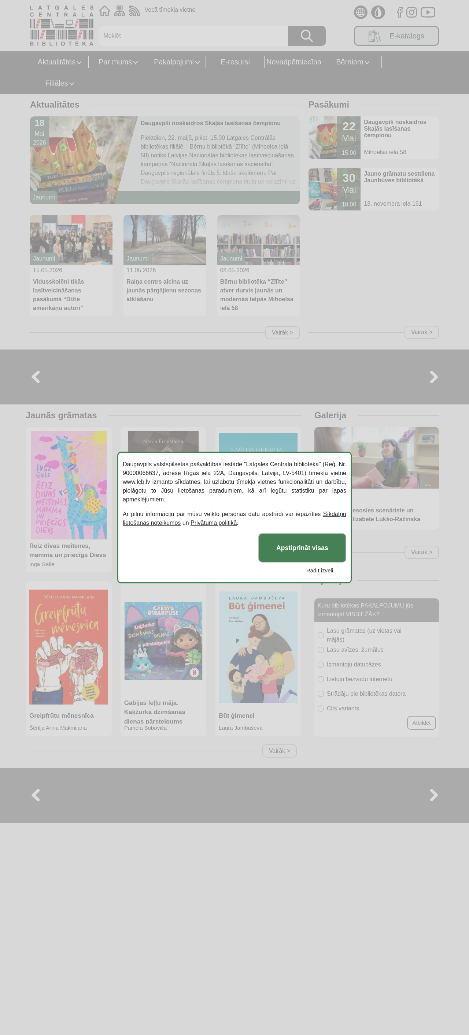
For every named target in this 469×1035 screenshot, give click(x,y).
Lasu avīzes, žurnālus (355, 650)
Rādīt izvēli (319, 570)
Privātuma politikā (214, 523)
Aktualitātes (56, 62)
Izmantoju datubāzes (354, 664)
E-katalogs (396, 36)
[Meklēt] (190, 36)
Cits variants (343, 708)
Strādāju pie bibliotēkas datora (366, 694)
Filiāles (56, 83)
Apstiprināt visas (302, 548)
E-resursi (235, 62)
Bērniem (349, 62)
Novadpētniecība (293, 62)
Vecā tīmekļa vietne (170, 10)
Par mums (115, 62)
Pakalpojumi (174, 62)
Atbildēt (421, 723)
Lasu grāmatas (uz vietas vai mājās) (364, 635)
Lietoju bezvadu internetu (359, 679)
